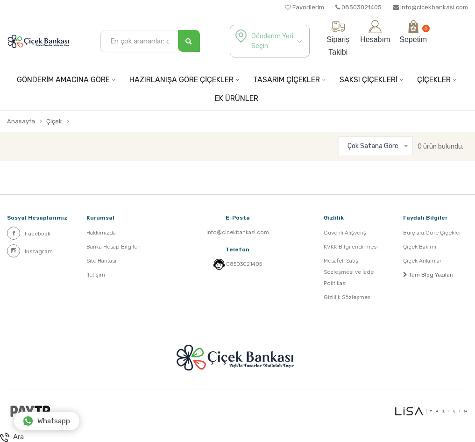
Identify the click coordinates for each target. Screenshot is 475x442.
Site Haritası (101, 260)
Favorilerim (304, 7)
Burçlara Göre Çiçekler (432, 232)
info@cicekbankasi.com (430, 7)
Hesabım (375, 31)
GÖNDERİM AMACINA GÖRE (63, 79)
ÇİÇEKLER (434, 79)
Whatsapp (46, 421)
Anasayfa (21, 121)
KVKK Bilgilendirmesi (351, 246)
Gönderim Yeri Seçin (272, 41)
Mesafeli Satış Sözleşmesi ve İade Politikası (349, 271)
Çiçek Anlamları (423, 260)
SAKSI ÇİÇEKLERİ (368, 79)
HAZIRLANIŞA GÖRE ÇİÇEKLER (181, 79)
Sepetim (413, 31)
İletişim (95, 274)
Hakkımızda (101, 232)
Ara (12, 437)
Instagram (30, 250)
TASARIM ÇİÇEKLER (286, 79)
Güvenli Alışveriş (345, 232)
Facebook (28, 233)
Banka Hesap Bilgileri (113, 246)
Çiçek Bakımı (419, 246)
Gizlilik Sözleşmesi (348, 297)
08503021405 (358, 7)
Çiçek (54, 121)
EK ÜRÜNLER (236, 98)
